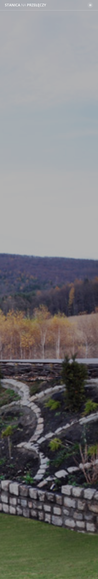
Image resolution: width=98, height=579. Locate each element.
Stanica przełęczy (25, 5)
